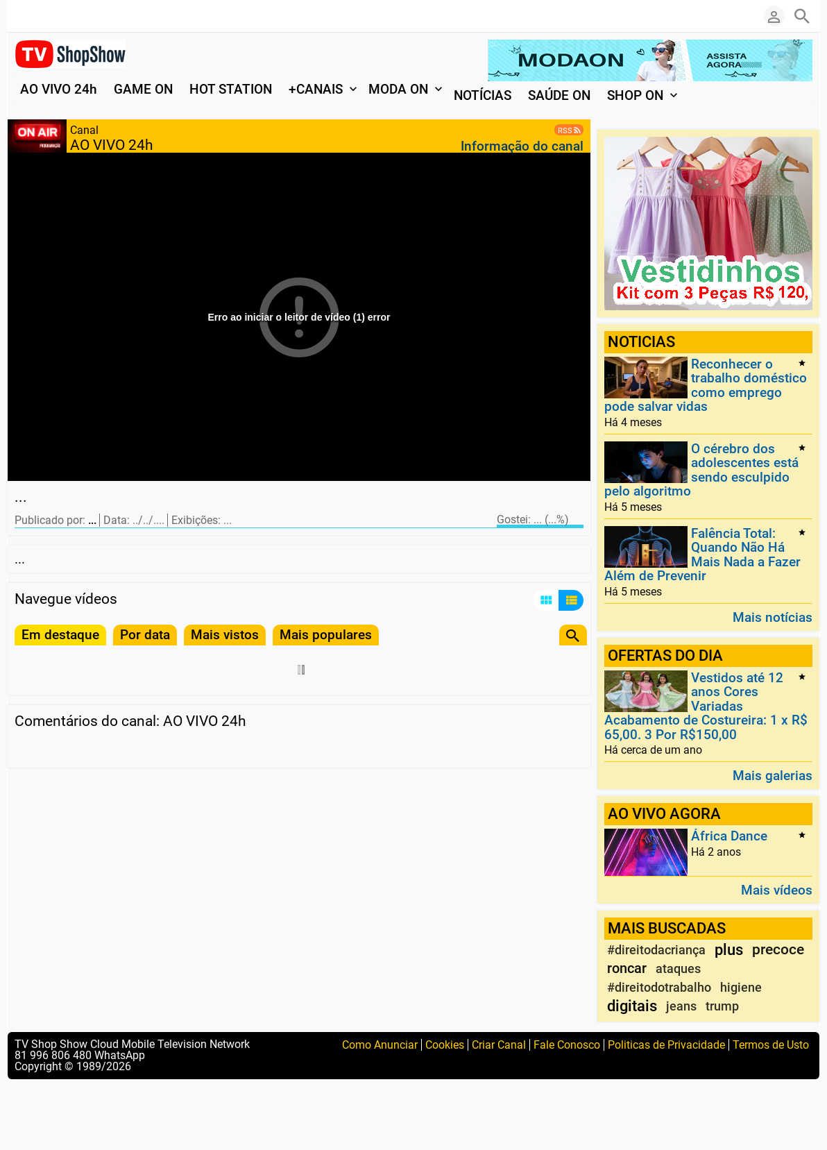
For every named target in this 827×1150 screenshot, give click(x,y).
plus (729, 949)
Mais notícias (772, 616)
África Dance (729, 837)
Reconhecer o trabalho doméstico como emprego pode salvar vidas (705, 385)
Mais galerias (772, 775)
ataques (678, 968)
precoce (778, 949)
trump (722, 1006)
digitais (632, 1006)
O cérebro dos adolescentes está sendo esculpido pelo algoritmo (701, 470)
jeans (681, 1006)
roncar (627, 968)
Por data (145, 635)
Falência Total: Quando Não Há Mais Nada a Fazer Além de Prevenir (702, 554)
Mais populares (326, 635)
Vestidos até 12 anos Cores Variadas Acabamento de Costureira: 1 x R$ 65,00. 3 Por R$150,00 (706, 706)
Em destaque (60, 635)
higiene (741, 987)
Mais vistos (225, 635)
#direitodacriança (656, 949)
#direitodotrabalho (659, 987)
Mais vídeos (776, 889)
